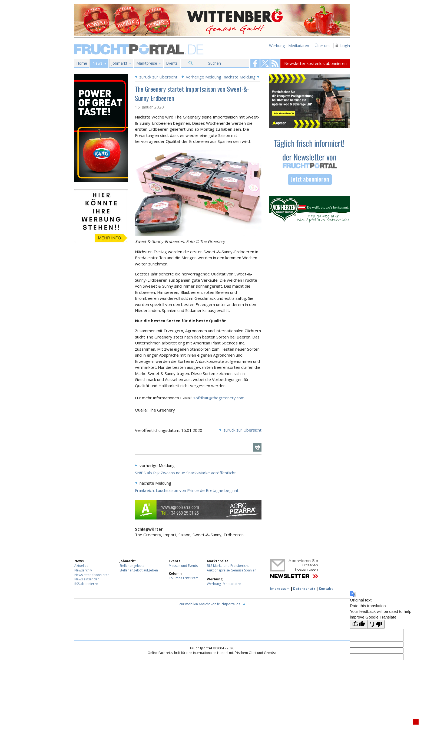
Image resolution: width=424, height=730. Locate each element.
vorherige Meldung (203, 77)
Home (81, 63)
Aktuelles (81, 565)
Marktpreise (146, 63)
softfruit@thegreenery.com (218, 397)
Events (172, 63)
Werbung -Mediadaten (224, 583)
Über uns (322, 45)
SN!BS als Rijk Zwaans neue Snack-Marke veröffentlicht (185, 472)
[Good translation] (358, 624)
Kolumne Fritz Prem (183, 578)
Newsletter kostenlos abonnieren (315, 63)
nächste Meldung (240, 77)
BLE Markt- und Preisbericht (228, 565)
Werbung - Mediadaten (289, 45)
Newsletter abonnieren (92, 575)
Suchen (214, 63)
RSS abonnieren (86, 583)
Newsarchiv (83, 570)
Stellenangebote (132, 565)
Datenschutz (304, 588)
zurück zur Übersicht (158, 77)
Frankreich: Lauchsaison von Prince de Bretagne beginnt (187, 490)
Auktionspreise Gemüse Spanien (231, 570)
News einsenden (87, 579)
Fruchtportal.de (139, 49)
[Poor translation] (376, 624)
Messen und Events (183, 565)
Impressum (280, 588)
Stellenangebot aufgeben (139, 570)
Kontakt (326, 588)
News (97, 63)
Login (345, 45)
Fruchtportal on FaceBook (255, 63)
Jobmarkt (119, 63)
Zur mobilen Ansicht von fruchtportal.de (209, 604)
